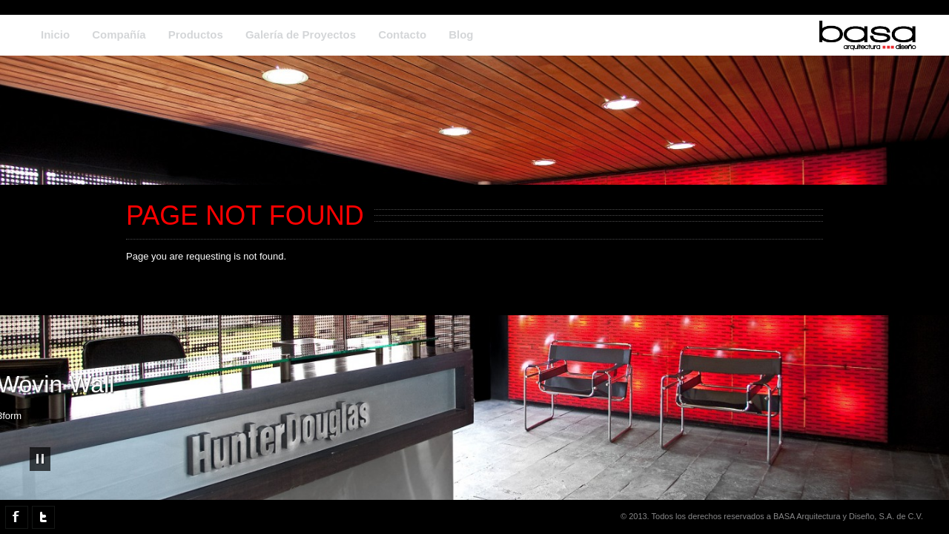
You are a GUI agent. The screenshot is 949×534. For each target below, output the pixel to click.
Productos (195, 34)
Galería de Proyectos (300, 34)
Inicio (55, 34)
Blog (461, 34)
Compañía (119, 34)
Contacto (402, 34)
